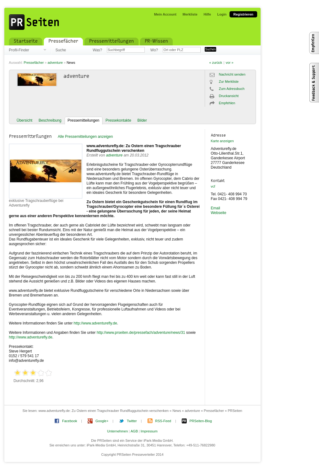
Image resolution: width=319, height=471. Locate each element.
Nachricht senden (232, 74)
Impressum (149, 431)
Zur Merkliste (229, 81)
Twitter (132, 421)
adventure (55, 62)
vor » (229, 62)
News (70, 62)
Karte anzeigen (222, 141)
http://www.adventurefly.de (95, 323)
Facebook (69, 421)
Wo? (154, 50)
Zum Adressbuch (232, 89)
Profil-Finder (19, 50)
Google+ (101, 421)
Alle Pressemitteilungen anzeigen (85, 136)
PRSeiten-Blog (200, 421)
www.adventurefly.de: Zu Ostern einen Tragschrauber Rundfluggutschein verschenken (134, 148)
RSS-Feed (163, 421)
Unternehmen (117, 431)
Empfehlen (227, 103)
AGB (134, 431)
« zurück (215, 62)
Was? (97, 50)
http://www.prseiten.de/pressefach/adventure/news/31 (141, 332)
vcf (213, 186)
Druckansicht (229, 96)
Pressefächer (34, 62)
